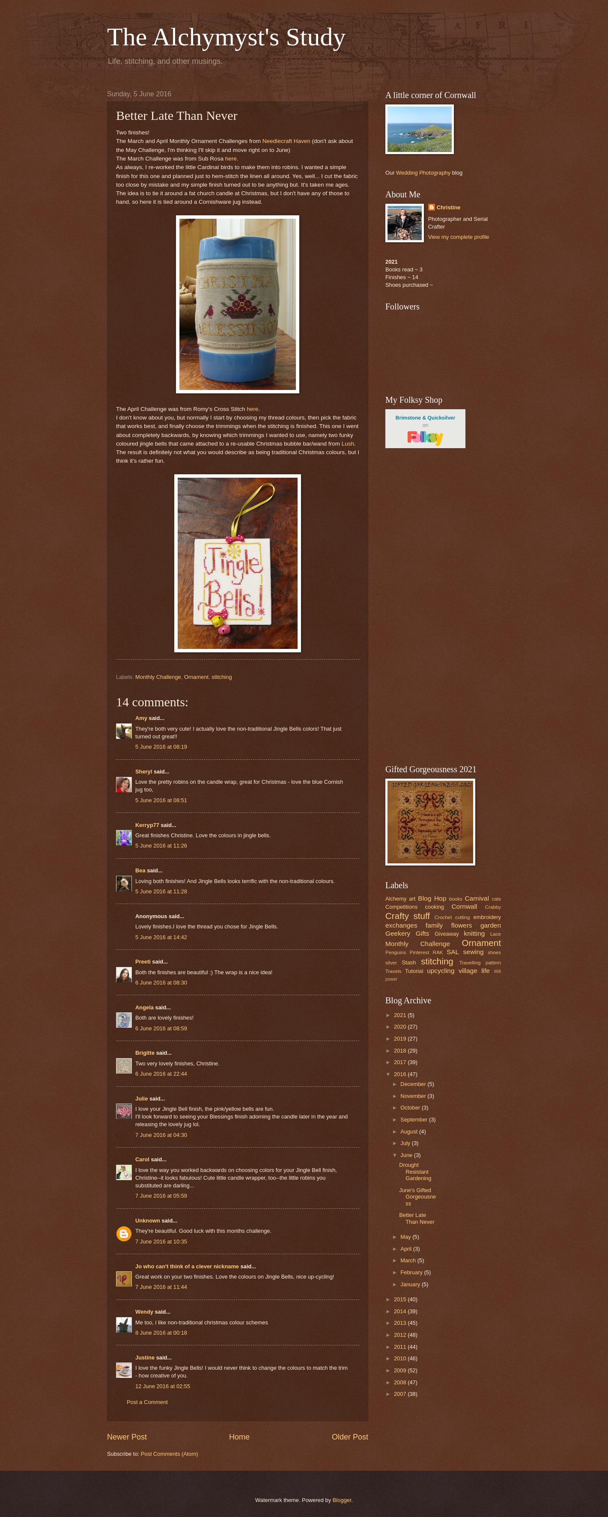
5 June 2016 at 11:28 (161, 891)
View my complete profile (458, 237)
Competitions (401, 907)
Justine (145, 1357)
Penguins (395, 952)
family (434, 925)
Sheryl (143, 771)
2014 (401, 1311)
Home (239, 1437)
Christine (449, 207)
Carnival (477, 898)
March (408, 1260)
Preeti (143, 961)
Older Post (350, 1437)
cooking (434, 907)
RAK (438, 952)
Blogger (342, 1500)
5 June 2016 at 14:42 (161, 937)
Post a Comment (147, 1402)
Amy (141, 718)
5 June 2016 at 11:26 (161, 845)
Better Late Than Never (416, 1218)
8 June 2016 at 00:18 (161, 1333)
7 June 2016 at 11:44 (161, 1287)
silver (391, 962)
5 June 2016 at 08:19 (161, 747)
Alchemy (395, 898)
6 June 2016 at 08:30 (161, 982)
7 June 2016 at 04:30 (161, 1135)
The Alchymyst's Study (226, 37)
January (410, 1284)
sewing (473, 951)
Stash (409, 962)
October (410, 1107)
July (405, 1143)
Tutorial (414, 971)
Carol (142, 1159)
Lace (495, 934)
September (414, 1119)
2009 (401, 1370)
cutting (462, 917)
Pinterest (419, 952)
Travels (393, 971)
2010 (401, 1358)
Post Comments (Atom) (169, 1454)
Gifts (422, 933)
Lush (347, 443)
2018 (401, 1050)
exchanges (401, 925)
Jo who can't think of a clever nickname (187, 1266)
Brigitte (145, 1053)
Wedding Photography (423, 173)
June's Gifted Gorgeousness (417, 1197)
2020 (401, 1026)
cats (496, 898)
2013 (401, 1323)
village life (474, 970)
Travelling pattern (480, 962)
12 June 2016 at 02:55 (162, 1386)
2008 (401, 1382)
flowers (461, 925)
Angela (144, 1007)
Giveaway (447, 934)
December (413, 1084)
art (412, 898)
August (409, 1131)
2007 (401, 1394)
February (412, 1272)
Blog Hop (432, 898)
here (231, 158)
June (407, 1155)
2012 (401, 1335)
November (413, 1096)
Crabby (493, 907)
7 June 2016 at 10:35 (161, 1241)
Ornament (196, 677)
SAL (453, 951)
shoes (494, 952)
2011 (401, 1347)
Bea (140, 870)
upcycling (440, 970)
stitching (222, 677)
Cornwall (464, 906)
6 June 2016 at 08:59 (161, 1028)
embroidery (487, 917)
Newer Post (127, 1437)
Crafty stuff (407, 916)
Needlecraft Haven (286, 141)
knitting (474, 933)
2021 (401, 1015)
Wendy (144, 1312)
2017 (401, 1062)
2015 (401, 1299)
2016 (401, 1074)
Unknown (147, 1220)
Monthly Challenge (158, 677)
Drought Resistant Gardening (415, 1171)
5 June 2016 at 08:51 (161, 800)
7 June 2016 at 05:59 (161, 1196)
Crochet (443, 917)
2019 (401, 1038)
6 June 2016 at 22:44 (161, 1074)
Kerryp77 (147, 825)
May (406, 1237)
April (406, 1249)
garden (490, 925)
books (455, 898)
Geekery (397, 933)
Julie (141, 1098)
